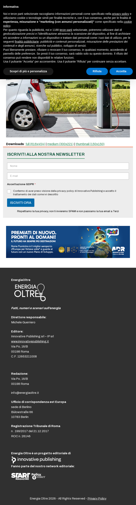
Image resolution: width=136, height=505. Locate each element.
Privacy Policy (97, 498)
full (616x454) (35, 144)
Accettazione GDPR (21, 184)
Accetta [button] (121, 71)
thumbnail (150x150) (90, 144)
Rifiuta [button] (97, 71)
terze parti (66, 29)
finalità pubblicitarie (27, 41)
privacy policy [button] (120, 13)
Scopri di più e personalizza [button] (28, 71)
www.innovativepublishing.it (30, 341)
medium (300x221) (60, 144)
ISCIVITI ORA (20, 203)
